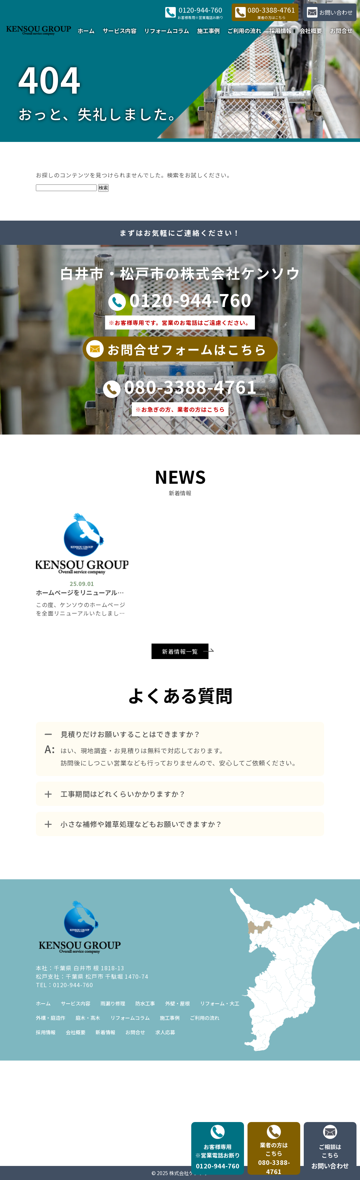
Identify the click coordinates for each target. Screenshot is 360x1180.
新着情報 (105, 1032)
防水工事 (145, 1003)
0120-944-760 (180, 299)
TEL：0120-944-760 (64, 984)
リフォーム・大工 (219, 1003)
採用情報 (280, 30)
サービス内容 (119, 30)
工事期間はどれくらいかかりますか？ (115, 794)
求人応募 (165, 1032)
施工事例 (208, 30)
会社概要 (311, 30)
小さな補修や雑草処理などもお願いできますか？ (134, 824)
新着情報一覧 (180, 651)
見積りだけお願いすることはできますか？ (123, 734)
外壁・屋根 (177, 1003)
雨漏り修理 (113, 1003)
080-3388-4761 (180, 386)
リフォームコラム (166, 30)
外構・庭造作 (50, 1017)
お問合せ (341, 30)
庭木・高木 (88, 1017)
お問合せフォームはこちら (176, 349)
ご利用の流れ (244, 30)
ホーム (86, 30)
